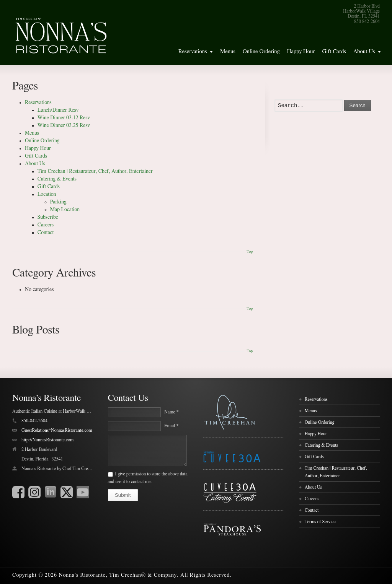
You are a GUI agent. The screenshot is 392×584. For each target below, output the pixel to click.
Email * (171, 425)
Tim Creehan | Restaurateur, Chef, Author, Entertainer (95, 171)
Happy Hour (301, 51)
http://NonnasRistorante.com (47, 440)
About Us (364, 51)
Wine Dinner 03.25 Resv (64, 125)
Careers (46, 225)
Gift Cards (334, 51)
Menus (227, 51)
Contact (46, 232)
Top (250, 252)
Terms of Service (320, 521)
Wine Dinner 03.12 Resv (64, 117)
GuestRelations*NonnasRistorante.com (56, 430)
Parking (58, 202)
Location (47, 194)
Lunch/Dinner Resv (58, 110)
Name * (171, 412)
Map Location (65, 209)
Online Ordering (261, 51)
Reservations (192, 51)
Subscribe (48, 217)
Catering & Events (57, 179)
